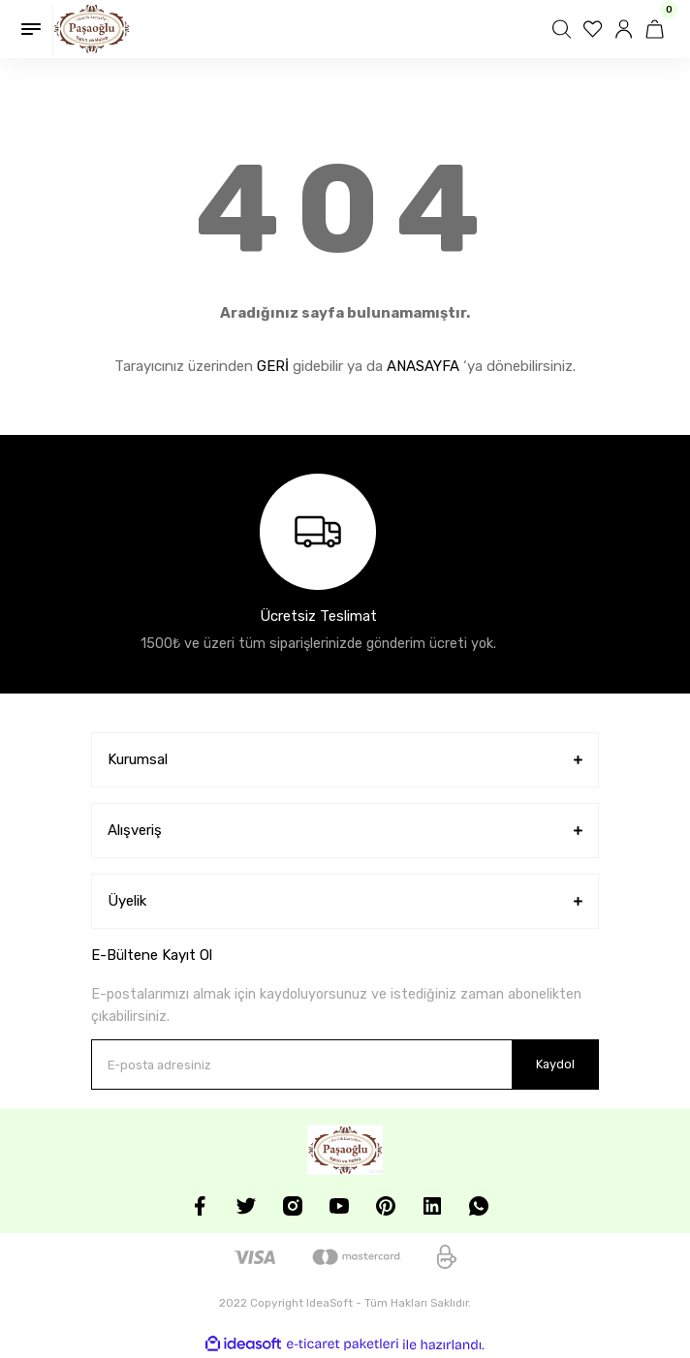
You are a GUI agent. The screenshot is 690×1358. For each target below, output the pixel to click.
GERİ (273, 366)
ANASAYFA (423, 366)
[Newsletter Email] (345, 1064)
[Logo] (91, 29)
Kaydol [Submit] (555, 1064)
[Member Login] (626, 29)
